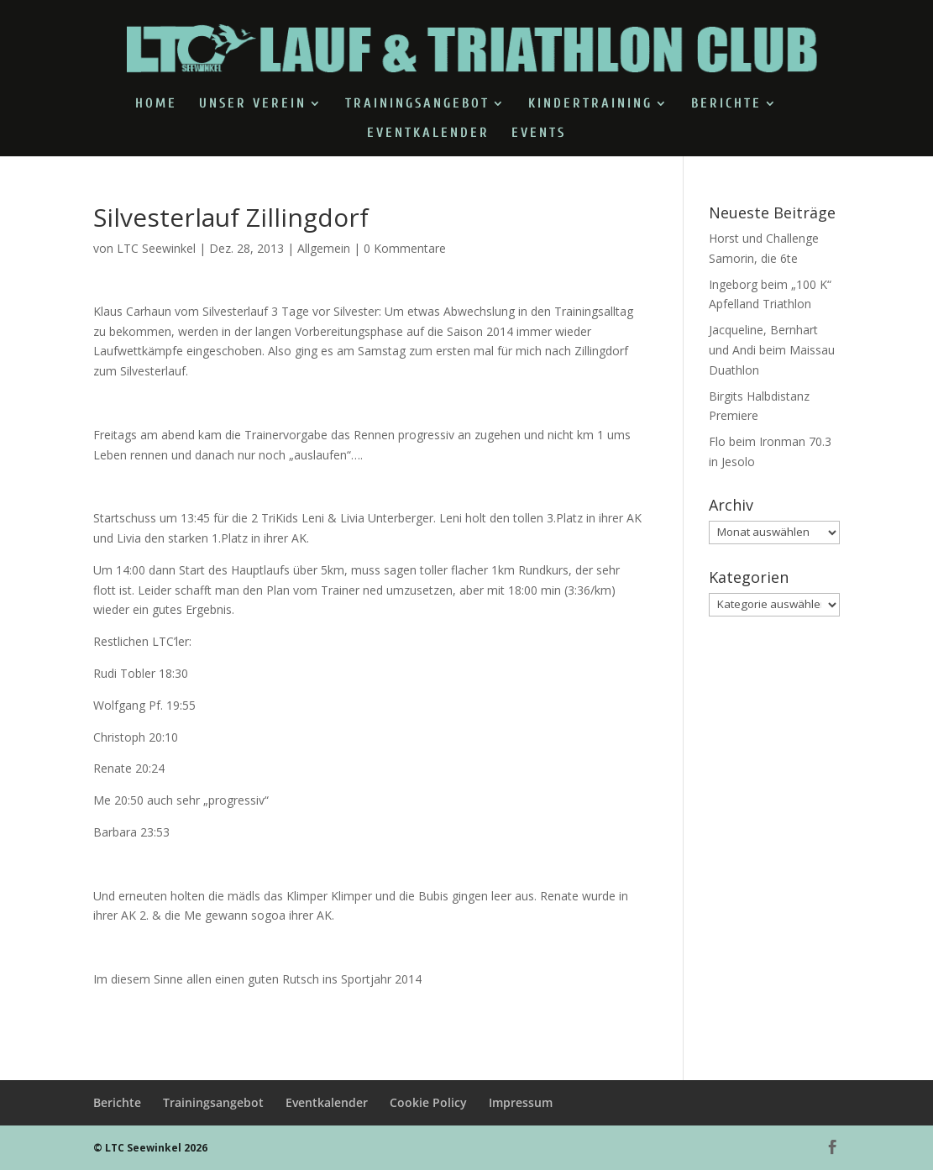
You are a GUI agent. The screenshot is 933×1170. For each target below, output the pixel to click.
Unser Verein (253, 104)
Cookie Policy (428, 1102)
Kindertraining (590, 104)
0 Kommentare (405, 248)
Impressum (521, 1102)
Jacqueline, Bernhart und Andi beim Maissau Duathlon (772, 350)
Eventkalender (428, 133)
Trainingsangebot (417, 104)
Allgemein (323, 248)
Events (538, 133)
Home (156, 104)
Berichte (726, 104)
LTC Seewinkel (156, 248)
